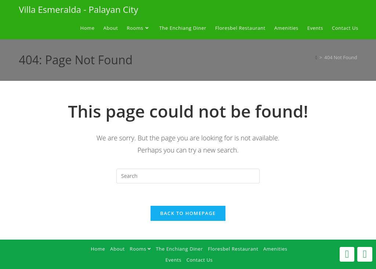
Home (98, 248)
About (117, 248)
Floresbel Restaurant (233, 248)
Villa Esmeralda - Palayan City (78, 9)
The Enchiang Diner (179, 248)
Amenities (275, 248)
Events (173, 260)
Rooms (140, 248)
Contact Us (200, 260)
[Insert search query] (188, 176)
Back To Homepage (188, 213)
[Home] (316, 57)
